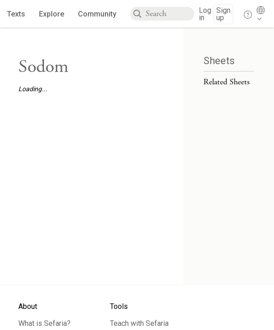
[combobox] (170, 14)
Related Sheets (226, 82)
